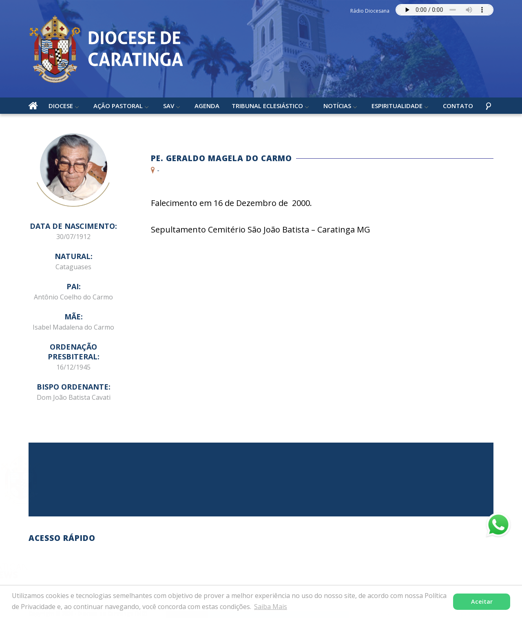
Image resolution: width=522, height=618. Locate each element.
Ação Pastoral (118, 106)
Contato (458, 106)
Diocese (61, 106)
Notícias (337, 106)
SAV (168, 106)
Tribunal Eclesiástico (267, 106)
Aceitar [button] (482, 601)
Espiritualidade (397, 106)
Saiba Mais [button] (270, 606)
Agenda (207, 106)
